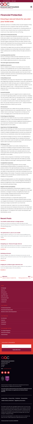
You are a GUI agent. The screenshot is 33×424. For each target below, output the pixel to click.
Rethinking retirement (6, 253)
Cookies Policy (4, 398)
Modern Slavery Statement (8, 400)
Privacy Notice (24, 398)
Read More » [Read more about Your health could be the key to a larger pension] (3, 228)
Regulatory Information (20, 400)
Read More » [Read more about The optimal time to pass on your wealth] (3, 239)
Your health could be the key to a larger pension (12, 221)
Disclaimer (17, 398)
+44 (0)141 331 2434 (7, 368)
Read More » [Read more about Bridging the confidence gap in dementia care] (3, 270)
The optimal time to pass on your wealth (10, 232)
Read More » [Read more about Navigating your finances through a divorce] (3, 249)
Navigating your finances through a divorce (11, 244)
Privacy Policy (11, 398)
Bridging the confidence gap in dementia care (12, 264)
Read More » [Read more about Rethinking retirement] (3, 260)
